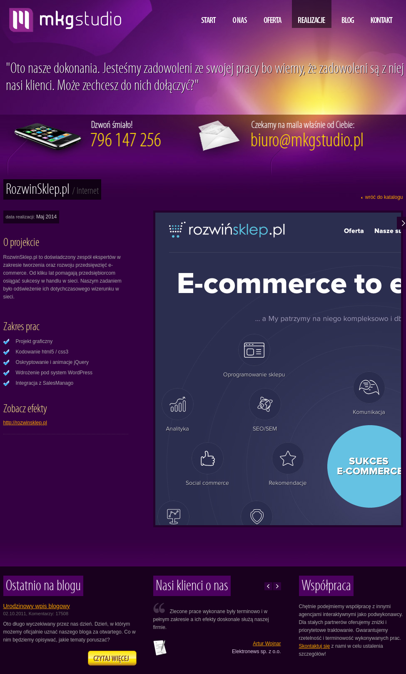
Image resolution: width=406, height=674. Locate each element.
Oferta (272, 14)
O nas (240, 14)
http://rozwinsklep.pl (25, 423)
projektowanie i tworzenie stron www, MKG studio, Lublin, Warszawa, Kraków (63, 16)
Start (208, 14)
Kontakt (381, 14)
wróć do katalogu (384, 197)
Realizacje (311, 14)
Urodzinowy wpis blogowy (36, 606)
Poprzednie (268, 586)
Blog (348, 14)
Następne (277, 586)
